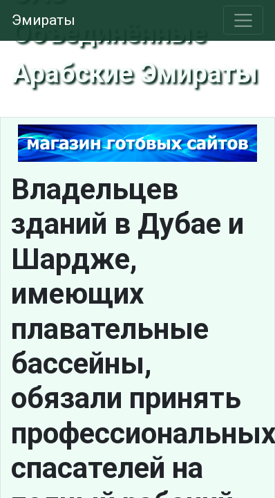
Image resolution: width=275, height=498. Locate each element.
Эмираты (43, 20)
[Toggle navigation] (243, 20)
